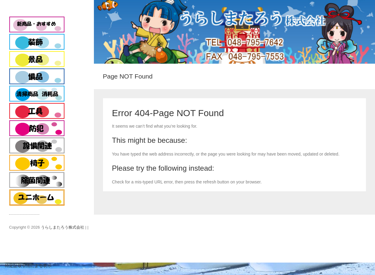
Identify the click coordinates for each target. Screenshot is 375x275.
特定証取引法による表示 (25, 265)
